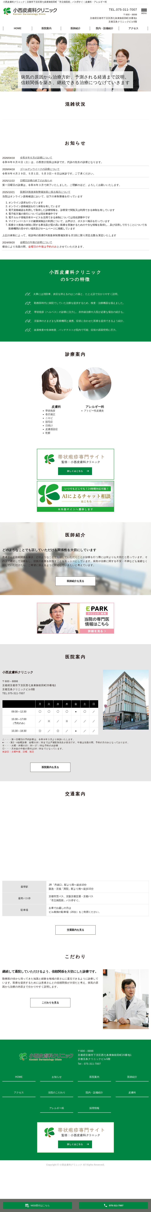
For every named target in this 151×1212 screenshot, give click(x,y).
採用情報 (94, 1135)
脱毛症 (49, 449)
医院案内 (46, 28)
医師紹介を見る (75, 608)
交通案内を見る (75, 957)
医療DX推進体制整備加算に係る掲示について (45, 219)
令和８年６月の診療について (36, 185)
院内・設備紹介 (104, 28)
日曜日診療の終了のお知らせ (36, 207)
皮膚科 (132, 1119)
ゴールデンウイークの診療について (40, 196)
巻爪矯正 (50, 441)
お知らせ (57, 1104)
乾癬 (47, 460)
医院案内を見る (50, 794)
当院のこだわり (56, 1119)
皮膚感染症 (51, 456)
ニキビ (49, 445)
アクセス (133, 28)
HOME (17, 28)
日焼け (49, 452)
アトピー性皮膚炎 (94, 438)
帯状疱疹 (50, 438)
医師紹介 (75, 28)
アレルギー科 (56, 1135)
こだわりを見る (50, 1029)
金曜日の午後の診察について (36, 269)
